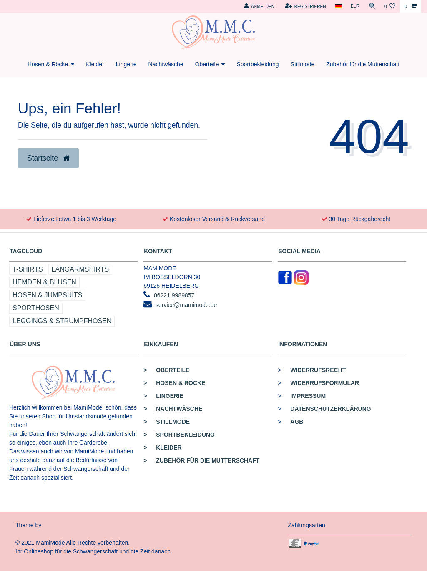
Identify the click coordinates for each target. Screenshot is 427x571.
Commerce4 (59, 525)
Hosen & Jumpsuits (47, 295)
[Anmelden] (258, 6)
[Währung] (354, 6)
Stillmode (303, 64)
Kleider (95, 64)
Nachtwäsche (165, 64)
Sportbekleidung (257, 64)
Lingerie (126, 64)
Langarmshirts (80, 269)
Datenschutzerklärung (330, 408)
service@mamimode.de (186, 305)
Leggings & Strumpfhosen (62, 320)
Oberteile (207, 64)
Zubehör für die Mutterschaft (362, 64)
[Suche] (371, 6)
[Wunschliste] (390, 6)
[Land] (337, 6)
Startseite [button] (48, 158)
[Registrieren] (304, 6)
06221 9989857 (174, 295)
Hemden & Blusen (44, 282)
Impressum (308, 395)
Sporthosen (36, 308)
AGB (296, 421)
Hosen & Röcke (48, 64)
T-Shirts (28, 269)
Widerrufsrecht (318, 370)
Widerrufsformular (324, 383)
